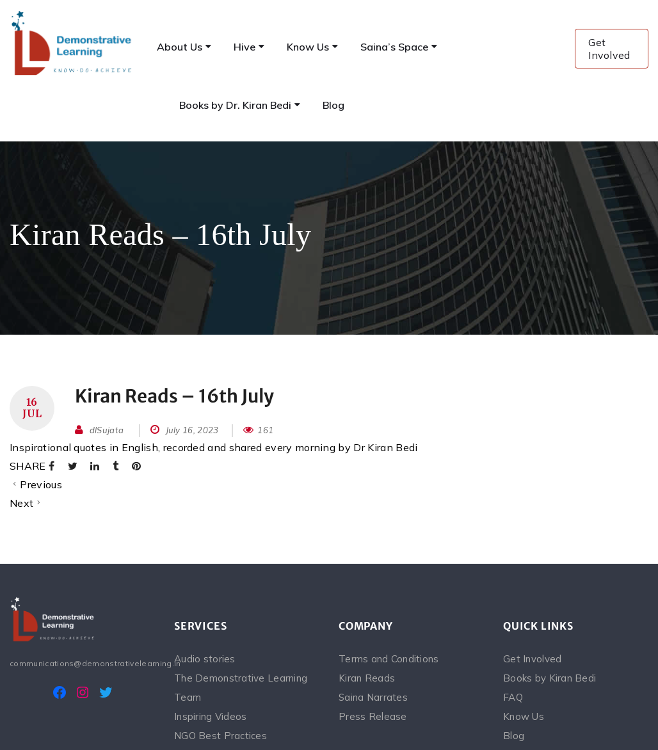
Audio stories (205, 659)
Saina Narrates (373, 697)
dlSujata (107, 430)
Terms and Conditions (389, 659)
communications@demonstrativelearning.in (82, 663)
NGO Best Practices (220, 736)
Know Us (523, 716)
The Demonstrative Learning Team (240, 687)
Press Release (373, 716)
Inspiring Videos (210, 716)
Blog (513, 736)
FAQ (513, 697)
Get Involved (609, 48)
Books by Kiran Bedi (549, 678)
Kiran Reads (367, 678)
